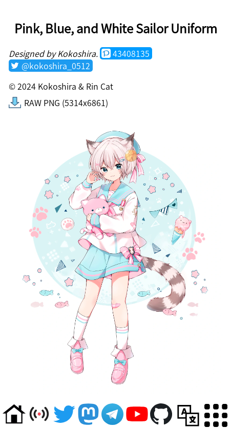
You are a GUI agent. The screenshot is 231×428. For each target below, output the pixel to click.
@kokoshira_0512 (56, 65)
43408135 (131, 53)
